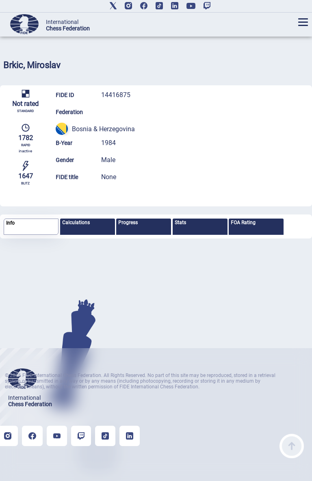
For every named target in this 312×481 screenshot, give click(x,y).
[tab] (31, 227)
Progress (128, 222)
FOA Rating (243, 222)
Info (10, 223)
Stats (180, 222)
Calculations (76, 222)
